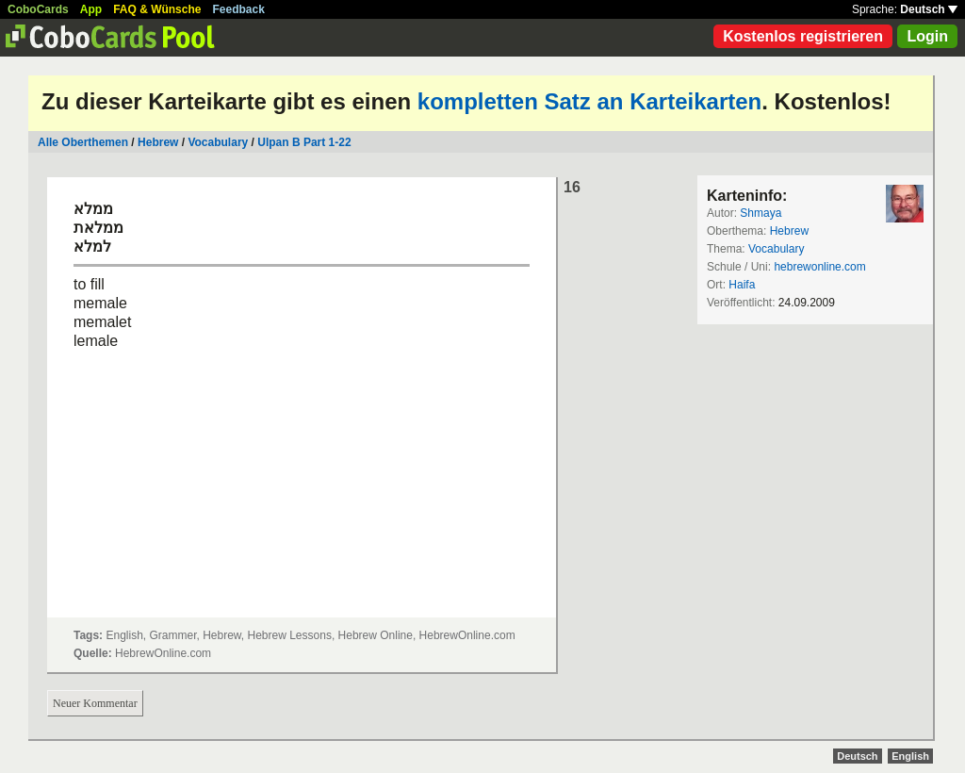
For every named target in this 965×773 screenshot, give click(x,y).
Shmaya (760, 213)
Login (927, 36)
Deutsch (928, 9)
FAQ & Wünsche (157, 9)
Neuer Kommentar (95, 703)
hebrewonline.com (819, 266)
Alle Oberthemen (83, 142)
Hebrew (158, 142)
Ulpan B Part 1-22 (304, 142)
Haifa (741, 284)
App (91, 9)
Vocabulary (219, 142)
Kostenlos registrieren (803, 36)
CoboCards (38, 9)
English (910, 756)
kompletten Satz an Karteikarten (589, 101)
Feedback (239, 9)
